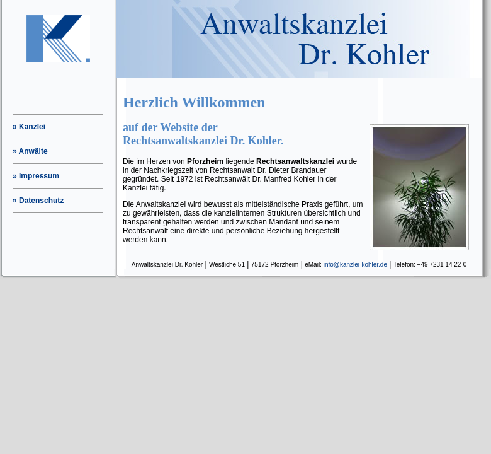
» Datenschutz (38, 200)
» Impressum (36, 176)
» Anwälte (30, 151)
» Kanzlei (29, 126)
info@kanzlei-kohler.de (355, 264)
